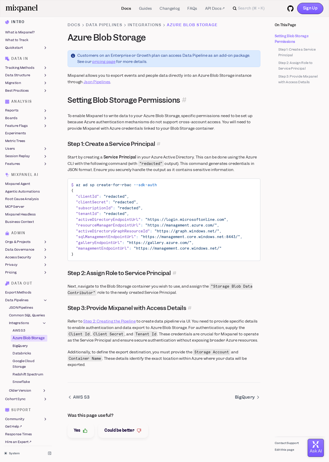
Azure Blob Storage (28, 335)
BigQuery (20, 343)
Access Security (26, 254)
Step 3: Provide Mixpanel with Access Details (298, 79)
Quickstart (26, 45)
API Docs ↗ (215, 8)
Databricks (22, 351)
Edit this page (284, 449)
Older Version (28, 388)
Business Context (19, 219)
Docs (126, 8)
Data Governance (26, 247)
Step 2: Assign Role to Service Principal (295, 66)
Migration (26, 80)
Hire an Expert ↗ (18, 439)
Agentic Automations (22, 189)
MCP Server (14, 204)
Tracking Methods (26, 65)
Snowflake (21, 379)
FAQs (192, 8)
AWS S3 (19, 328)
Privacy (26, 262)
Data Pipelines (26, 297)
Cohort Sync (26, 396)
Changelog (170, 8)
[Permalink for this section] (184, 100)
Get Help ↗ (13, 424)
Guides (145, 8)
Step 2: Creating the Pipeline (109, 321)
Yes (81, 430)
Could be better (123, 430)
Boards (26, 115)
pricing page (103, 61)
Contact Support (287, 443)
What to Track (16, 37)
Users (26, 146)
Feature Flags (26, 123)
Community (26, 416)
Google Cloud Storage (23, 361)
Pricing (26, 270)
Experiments (15, 131)
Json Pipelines (97, 81)
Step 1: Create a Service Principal (297, 52)
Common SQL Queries (27, 312)
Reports (26, 108)
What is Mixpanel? (20, 30)
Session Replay (26, 154)
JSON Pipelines (21, 305)
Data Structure (26, 73)
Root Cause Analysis (22, 196)
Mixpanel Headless (20, 212)
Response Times (18, 431)
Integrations (28, 320)
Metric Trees (15, 138)
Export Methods (18, 290)
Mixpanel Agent (17, 181)
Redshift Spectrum (28, 372)
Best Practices (26, 88)
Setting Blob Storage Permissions (291, 39)
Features (26, 161)
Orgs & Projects (26, 239)
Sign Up (310, 8)
